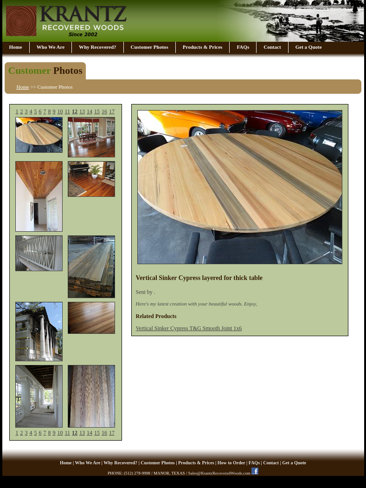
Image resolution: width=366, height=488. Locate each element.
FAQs (243, 47)
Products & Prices (203, 47)
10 (60, 111)
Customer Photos (149, 47)
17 (112, 111)
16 (104, 111)
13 (82, 111)
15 (97, 111)
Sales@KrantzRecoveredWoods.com (219, 473)
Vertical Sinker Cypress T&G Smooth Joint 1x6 (188, 328)
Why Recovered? (97, 47)
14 (89, 111)
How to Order (231, 462)
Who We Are (50, 47)
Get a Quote (308, 47)
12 (74, 111)
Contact (272, 47)
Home (15, 47)
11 (67, 111)
